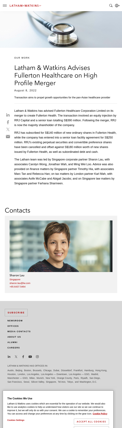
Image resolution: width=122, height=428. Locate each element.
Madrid (94, 374)
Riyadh (84, 378)
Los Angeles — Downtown (54, 374)
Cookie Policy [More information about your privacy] (100, 423)
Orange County (64, 378)
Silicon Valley (37, 382)
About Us (14, 337)
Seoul (26, 382)
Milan (32, 378)
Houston (11, 374)
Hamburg (89, 370)
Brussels (37, 370)
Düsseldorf (66, 370)
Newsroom (15, 321)
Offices (13, 326)
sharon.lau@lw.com (20, 283)
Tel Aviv (61, 382)
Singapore (15, 279)
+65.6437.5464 (18, 286)
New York (50, 378)
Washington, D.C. (88, 382)
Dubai (56, 370)
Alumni (12, 342)
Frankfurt (78, 370)
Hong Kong (100, 370)
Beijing (19, 370)
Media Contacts (19, 331)
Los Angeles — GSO (79, 374)
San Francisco (14, 382)
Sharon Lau (17, 275)
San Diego (94, 378)
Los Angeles (33, 374)
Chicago (47, 370)
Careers (13, 348)
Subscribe (16, 312)
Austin (10, 370)
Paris (76, 378)
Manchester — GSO (17, 378)
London (21, 374)
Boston (27, 370)
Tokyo (70, 382)
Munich (40, 378)
